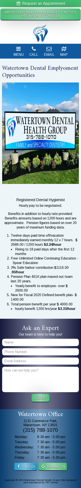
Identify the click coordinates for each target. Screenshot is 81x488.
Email (49, 51)
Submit (40, 397)
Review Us (52, 466)
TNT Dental (51, 482)
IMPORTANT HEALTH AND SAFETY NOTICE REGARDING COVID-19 (40, 14)
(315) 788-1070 (40, 430)
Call (33, 51)
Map (64, 51)
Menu (18, 51)
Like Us (25, 466)
